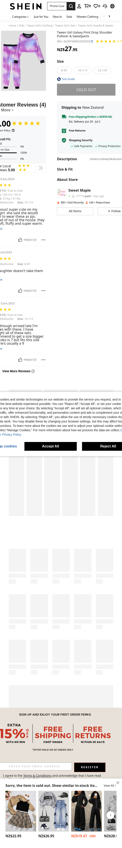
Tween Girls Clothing (39, 25)
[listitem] (20, 815)
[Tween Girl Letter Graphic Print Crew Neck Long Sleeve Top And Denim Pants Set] (53, 811)
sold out (86, 89)
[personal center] (79, 6)
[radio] (64, 70)
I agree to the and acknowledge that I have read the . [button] (52, 777)
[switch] (39, 168)
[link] (87, 6)
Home (12, 25)
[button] (105, 6)
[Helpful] (20, 239)
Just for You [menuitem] (41, 16)
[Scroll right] (109, 16)
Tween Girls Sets (65, 25)
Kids (21, 25)
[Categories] (21, 16)
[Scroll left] (104, 16)
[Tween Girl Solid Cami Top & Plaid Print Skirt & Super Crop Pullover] (20, 811)
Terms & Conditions (37, 775)
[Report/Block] (43, 239)
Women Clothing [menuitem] (87, 16)
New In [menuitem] (57, 16)
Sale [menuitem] (69, 16)
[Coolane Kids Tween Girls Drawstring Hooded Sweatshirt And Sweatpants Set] (86, 811)
